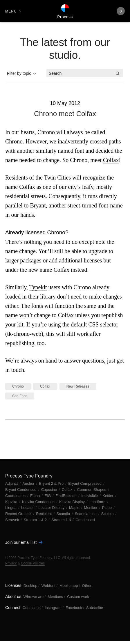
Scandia (64, 514)
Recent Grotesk (18, 514)
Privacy (11, 563)
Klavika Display (72, 502)
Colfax (111, 160)
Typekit (38, 287)
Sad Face (19, 396)
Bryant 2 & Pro (52, 483)
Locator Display (51, 507)
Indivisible (90, 495)
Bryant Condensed (21, 489)
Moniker (91, 507)
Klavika (12, 502)
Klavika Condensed (39, 502)
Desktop (30, 585)
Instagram (53, 608)
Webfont (48, 585)
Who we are (34, 596)
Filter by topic (22, 73)
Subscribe (94, 608)
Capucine (49, 489)
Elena (35, 495)
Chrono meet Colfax (65, 114)
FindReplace (66, 495)
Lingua (11, 507)
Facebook (74, 608)
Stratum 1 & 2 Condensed (73, 520)
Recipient (44, 514)
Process (65, 17)
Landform (97, 502)
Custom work (78, 596)
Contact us (32, 608)
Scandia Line (86, 514)
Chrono (18, 386)
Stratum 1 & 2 (36, 520)
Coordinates (16, 495)
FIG (48, 495)
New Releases (77, 386)
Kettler (108, 495)
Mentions (55, 596)
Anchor (28, 483)
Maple (74, 507)
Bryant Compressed (85, 483)
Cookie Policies (33, 563)
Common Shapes (92, 489)
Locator (28, 507)
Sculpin (108, 514)
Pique (107, 507)
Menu (11, 11)
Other (87, 585)
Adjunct (12, 483)
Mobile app (68, 585)
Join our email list (23, 542)
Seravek (12, 520)
